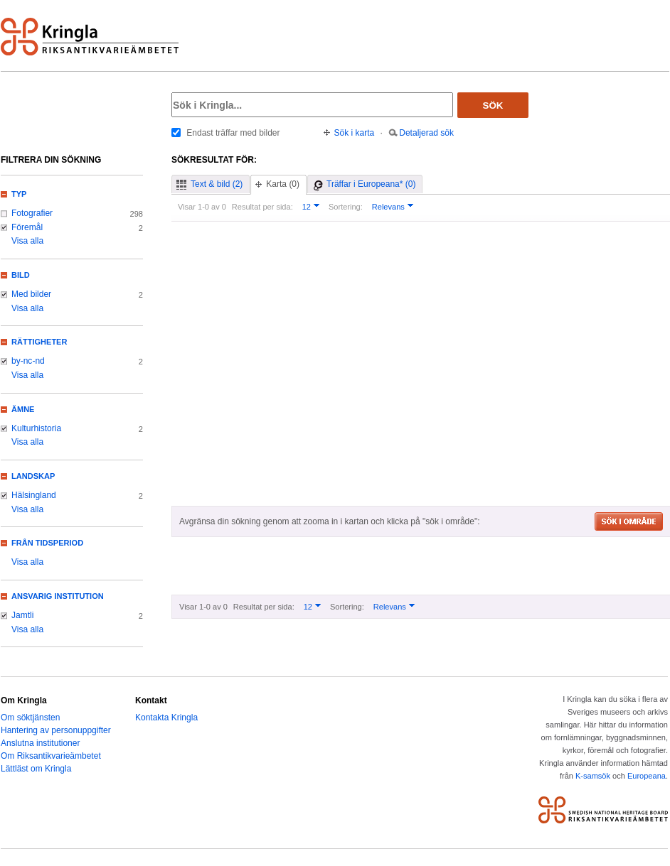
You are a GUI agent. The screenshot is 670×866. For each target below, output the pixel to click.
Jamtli (22, 615)
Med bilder (31, 294)
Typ (18, 194)
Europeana (646, 776)
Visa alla (27, 241)
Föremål (27, 227)
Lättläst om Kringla (36, 769)
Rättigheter (39, 341)
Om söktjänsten (30, 717)
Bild (20, 275)
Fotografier (32, 213)
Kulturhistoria (36, 428)
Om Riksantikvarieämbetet (51, 756)
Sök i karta (354, 133)
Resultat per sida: (262, 206)
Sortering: (346, 206)
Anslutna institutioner (40, 743)
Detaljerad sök (426, 133)
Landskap (33, 476)
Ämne (22, 409)
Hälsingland (33, 495)
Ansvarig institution (57, 596)
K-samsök (592, 776)
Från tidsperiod (47, 542)
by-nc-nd (28, 361)
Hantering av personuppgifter (56, 730)
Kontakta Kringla (166, 717)
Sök (493, 105)
